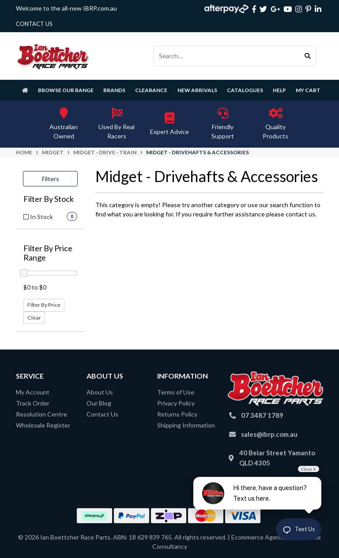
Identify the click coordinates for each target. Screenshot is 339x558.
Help (279, 90)
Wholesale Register (43, 425)
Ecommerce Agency (258, 537)
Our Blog (99, 403)
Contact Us (102, 414)
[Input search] (226, 56)
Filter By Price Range (47, 253)
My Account (32, 392)
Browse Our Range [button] (66, 90)
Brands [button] (114, 90)
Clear (34, 317)
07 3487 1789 (262, 415)
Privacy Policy (176, 403)
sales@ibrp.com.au (269, 434)
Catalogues (245, 90)
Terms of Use (175, 392)
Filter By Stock (48, 199)
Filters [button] (50, 178)
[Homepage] (25, 90)
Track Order (32, 403)
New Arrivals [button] (197, 90)
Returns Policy (177, 414)
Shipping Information (186, 425)
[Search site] (307, 56)
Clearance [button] (151, 90)
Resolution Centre (41, 414)
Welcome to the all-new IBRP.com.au (66, 8)
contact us (34, 23)
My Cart (308, 90)
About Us (100, 392)
